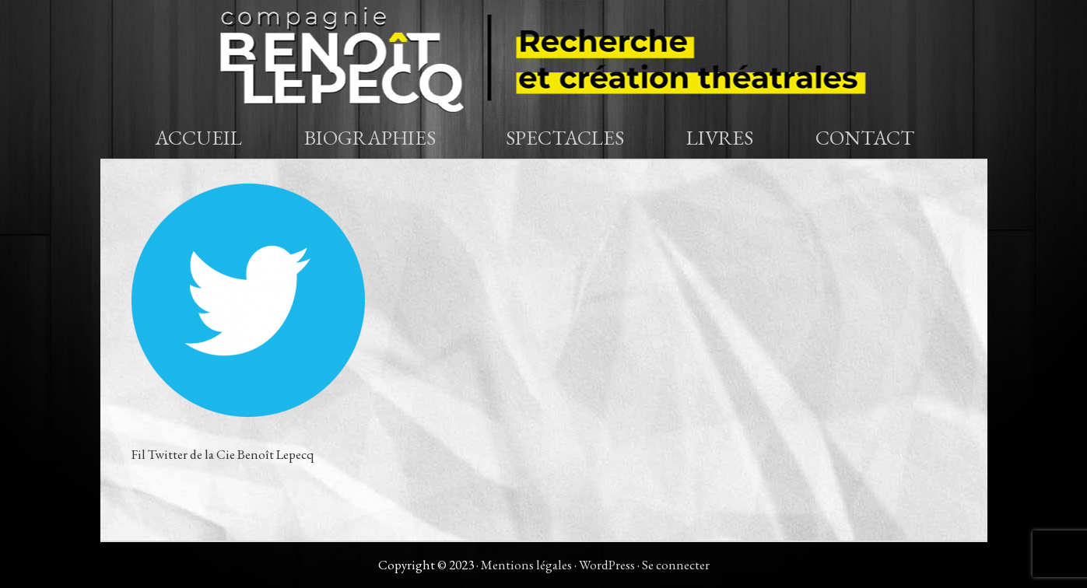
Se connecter (676, 564)
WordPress (607, 564)
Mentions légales (526, 564)
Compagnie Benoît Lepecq (543, 58)
